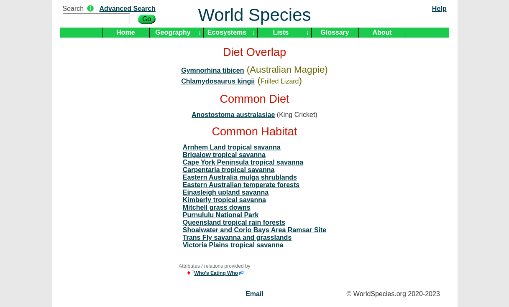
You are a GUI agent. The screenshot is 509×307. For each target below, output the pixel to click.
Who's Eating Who (216, 273)
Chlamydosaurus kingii (218, 81)
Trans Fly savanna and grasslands (237, 237)
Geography (172, 32)
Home (125, 32)
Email (254, 293)
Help (439, 8)
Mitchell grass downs (217, 207)
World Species (254, 15)
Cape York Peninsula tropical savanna (243, 162)
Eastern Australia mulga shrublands (240, 177)
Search (73, 8)
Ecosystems (226, 32)
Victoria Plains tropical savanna (233, 245)
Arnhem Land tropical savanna (232, 147)
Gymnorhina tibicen (212, 70)
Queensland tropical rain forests (234, 222)
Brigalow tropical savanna (224, 154)
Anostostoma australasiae (233, 114)
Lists (281, 32)
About (381, 32)
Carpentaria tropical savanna (229, 169)
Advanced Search (128, 8)
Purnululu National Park (220, 214)
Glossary (334, 32)
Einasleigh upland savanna (226, 192)
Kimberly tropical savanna (224, 199)
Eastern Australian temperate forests (241, 184)
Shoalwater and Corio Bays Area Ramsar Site (255, 229)
